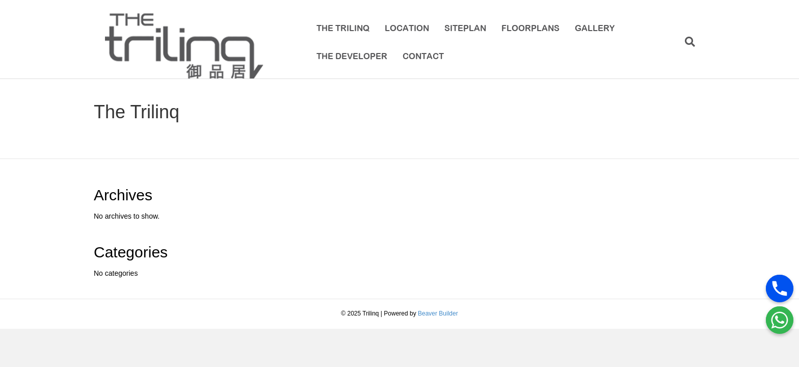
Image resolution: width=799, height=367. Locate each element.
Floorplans (527, 29)
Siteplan (462, 29)
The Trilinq (339, 29)
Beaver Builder (438, 321)
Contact (419, 57)
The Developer (348, 57)
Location (403, 29)
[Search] (696, 43)
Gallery (591, 29)
